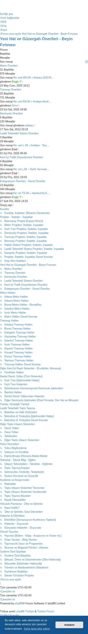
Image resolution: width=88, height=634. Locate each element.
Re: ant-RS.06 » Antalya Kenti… (32, 101)
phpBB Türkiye (25, 611)
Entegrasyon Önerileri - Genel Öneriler (22, 181)
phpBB (19, 603)
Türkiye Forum (45, 611)
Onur (15, 105)
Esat (14, 149)
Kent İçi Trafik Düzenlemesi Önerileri (21, 157)
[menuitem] (3, 21)
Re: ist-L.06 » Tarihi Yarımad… (31, 169)
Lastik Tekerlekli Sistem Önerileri (19, 133)
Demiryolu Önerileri (11, 113)
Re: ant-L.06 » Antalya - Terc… (31, 145)
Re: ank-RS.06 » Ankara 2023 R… (33, 77)
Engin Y (16, 81)
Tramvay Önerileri (10, 89)
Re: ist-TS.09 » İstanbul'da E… (31, 193)
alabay (29, 125)
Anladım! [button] (69, 625)
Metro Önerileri (9, 65)
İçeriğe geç (6, 13)
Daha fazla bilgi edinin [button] (37, 628)
